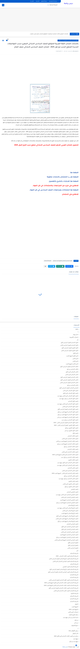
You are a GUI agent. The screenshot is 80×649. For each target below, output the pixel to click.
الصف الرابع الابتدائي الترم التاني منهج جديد (67, 508)
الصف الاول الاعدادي (73, 401)
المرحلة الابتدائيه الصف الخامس (70, 566)
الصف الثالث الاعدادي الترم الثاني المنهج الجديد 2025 (65, 454)
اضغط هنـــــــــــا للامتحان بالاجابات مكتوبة (62, 177)
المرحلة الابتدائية (53, 5)
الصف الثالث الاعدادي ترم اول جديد (69, 457)
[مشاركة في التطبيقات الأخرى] (45, 266)
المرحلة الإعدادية (74, 574)
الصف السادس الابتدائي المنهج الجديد (69, 534)
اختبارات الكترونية (74, 337)
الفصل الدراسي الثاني (72, 548)
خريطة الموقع (44, 1)
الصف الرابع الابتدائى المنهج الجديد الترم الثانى (67, 518)
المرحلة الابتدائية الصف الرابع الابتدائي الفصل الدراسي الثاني (63, 558)
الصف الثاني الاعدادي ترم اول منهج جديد (68, 478)
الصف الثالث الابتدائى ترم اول (71, 446)
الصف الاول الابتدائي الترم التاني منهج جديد (67, 396)
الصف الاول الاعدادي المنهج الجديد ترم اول (68, 414)
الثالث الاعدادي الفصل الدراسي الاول (69, 366)
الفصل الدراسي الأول (73, 542)
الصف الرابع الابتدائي (73, 505)
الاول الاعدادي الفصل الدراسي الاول (69, 342)
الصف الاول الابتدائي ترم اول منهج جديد (68, 398)
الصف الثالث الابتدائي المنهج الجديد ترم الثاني (67, 441)
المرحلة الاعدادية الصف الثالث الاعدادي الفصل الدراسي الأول (63, 588)
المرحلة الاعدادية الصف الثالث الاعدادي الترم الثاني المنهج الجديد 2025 (61, 585)
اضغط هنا (74, 173)
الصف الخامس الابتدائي (72, 492)
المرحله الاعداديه (74, 601)
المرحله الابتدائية (74, 596)
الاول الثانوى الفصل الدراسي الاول (69, 347)
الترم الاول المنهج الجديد (72, 355)
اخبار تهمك (75, 334)
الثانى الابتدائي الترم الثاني (71, 374)
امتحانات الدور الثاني (73, 612)
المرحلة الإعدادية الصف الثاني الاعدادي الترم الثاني (66, 590)
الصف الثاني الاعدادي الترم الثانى (70, 470)
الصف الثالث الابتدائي (73, 436)
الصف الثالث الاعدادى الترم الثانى (70, 452)
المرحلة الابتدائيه (74, 564)
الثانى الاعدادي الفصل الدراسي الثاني (69, 382)
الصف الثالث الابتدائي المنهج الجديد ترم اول (67, 444)
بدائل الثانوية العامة (73, 614)
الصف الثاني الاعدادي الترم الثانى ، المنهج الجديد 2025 (65, 473)
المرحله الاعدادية (74, 598)
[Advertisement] (40, 20)
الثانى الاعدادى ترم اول (72, 385)
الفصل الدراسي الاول (73, 545)
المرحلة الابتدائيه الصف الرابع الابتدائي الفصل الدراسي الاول (63, 569)
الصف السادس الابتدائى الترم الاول (69, 529)
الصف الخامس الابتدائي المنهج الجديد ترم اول (67, 502)
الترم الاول (75, 353)
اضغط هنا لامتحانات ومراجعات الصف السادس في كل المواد (54, 190)
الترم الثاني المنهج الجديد (72, 363)
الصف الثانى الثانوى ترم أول (71, 486)
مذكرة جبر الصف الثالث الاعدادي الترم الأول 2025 (66, 636)
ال (77, 339)
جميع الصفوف (74, 625)
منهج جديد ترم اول (73, 641)
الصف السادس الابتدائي (72, 524)
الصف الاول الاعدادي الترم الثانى (70, 406)
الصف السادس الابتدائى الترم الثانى (69, 532)
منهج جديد (75, 638)
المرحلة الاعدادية (74, 577)
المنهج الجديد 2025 (73, 609)
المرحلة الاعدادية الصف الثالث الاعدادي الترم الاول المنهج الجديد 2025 (61, 582)
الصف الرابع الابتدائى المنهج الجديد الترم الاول (67, 516)
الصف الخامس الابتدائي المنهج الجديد (69, 500)
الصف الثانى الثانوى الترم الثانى (70, 484)
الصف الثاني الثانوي (73, 481)
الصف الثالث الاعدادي (73, 449)
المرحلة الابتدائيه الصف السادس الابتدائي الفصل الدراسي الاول (63, 572)
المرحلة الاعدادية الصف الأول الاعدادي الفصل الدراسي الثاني (63, 580)
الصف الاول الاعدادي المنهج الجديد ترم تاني (67, 417)
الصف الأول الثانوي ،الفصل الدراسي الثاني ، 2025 (66, 425)
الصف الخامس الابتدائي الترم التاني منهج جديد (67, 494)
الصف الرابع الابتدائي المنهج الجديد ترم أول (68, 521)
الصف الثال (75, 433)
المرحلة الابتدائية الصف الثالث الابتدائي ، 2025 (67, 556)
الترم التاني (75, 358)
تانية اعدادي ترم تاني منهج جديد (70, 617)
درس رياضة (68, 4)
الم (77, 550)
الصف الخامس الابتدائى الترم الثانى (69, 497)
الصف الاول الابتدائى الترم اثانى (70, 390)
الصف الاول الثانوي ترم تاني (71, 430)
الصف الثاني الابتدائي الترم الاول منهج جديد (67, 462)
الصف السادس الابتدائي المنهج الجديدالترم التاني (66, 540)
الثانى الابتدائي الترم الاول (72, 372)
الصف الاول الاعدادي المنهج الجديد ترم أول (68, 412)
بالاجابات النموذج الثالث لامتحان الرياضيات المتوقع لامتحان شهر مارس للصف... (48, 34)
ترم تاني (76, 622)
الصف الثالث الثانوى (73, 460)
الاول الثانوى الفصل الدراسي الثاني (69, 350)
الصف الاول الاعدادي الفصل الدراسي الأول (68, 409)
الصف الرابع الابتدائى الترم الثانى (70, 510)
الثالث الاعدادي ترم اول (72, 369)
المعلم (76, 604)
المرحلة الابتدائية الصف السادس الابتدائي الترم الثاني (65, 561)
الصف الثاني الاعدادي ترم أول (71, 476)
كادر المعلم (75, 633)
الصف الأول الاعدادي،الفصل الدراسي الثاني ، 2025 (66, 422)
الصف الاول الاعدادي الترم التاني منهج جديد (67, 404)
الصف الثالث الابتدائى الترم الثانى (70, 438)
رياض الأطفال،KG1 (73, 630)
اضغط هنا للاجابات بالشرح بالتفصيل (63, 181)
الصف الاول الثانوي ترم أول (71, 428)
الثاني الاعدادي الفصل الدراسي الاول (69, 380)
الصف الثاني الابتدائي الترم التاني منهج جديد (67, 465)
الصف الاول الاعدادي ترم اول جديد (70, 420)
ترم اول (76, 620)
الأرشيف (37, 1)
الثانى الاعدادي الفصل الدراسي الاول (69, 377)
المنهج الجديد (75, 606)
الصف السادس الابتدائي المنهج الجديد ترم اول (68, 40)
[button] (69, 266)
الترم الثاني (75, 361)
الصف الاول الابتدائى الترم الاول (70, 393)
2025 (77, 329)
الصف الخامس (74, 489)
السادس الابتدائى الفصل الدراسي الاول (68, 388)
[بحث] (3, 5)
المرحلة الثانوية (74, 593)
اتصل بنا (32, 1)
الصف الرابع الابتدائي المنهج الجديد (69, 513)
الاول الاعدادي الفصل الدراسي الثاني (69, 345)
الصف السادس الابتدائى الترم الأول (69, 526)
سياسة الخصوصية (53, 1)
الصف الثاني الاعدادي (73, 468)
